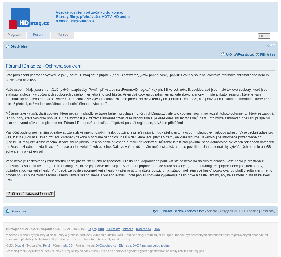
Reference (143, 229)
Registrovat (246, 54)
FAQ (229, 54)
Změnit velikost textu (271, 45)
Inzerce (128, 229)
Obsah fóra (19, 46)
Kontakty (113, 229)
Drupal (19, 245)
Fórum (38, 35)
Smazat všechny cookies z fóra (182, 211)
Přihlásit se (267, 54)
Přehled (62, 35)
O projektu (96, 229)
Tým (155, 211)
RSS (157, 229)
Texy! (46, 245)
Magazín (14, 35)
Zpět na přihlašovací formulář (30, 194)
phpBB (68, 245)
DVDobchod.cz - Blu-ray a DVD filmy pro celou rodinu (133, 245)
